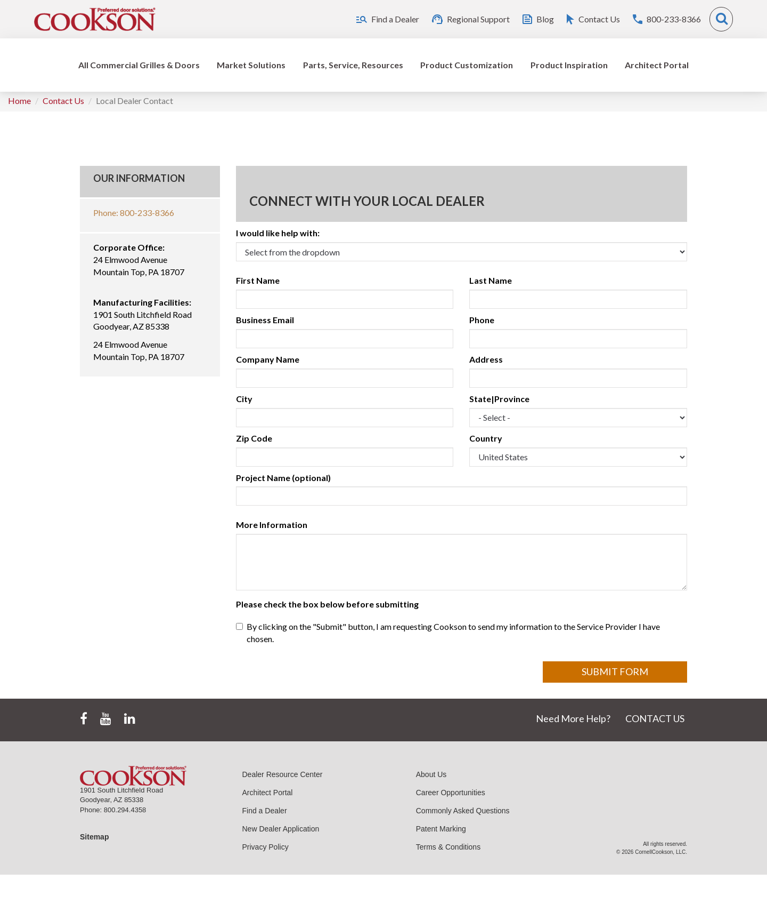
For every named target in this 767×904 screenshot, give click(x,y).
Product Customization (466, 65)
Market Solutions (251, 65)
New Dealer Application (281, 829)
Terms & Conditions (448, 847)
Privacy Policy (265, 847)
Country (485, 438)
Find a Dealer (264, 810)
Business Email (265, 320)
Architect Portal (657, 65)
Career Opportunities (450, 792)
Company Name (267, 359)
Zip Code (254, 438)
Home (19, 100)
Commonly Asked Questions (463, 810)
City (244, 399)
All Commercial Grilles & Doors (139, 65)
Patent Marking (441, 829)
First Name (258, 280)
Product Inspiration (569, 65)
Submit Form (615, 671)
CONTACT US (654, 718)
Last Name (490, 280)
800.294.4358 (125, 810)
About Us (431, 774)
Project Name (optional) (283, 478)
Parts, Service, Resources (353, 65)
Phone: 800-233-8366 (133, 212)
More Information (271, 524)
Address (486, 359)
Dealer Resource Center (282, 774)
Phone (481, 320)
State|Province (499, 399)
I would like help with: (278, 233)
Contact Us (63, 100)
